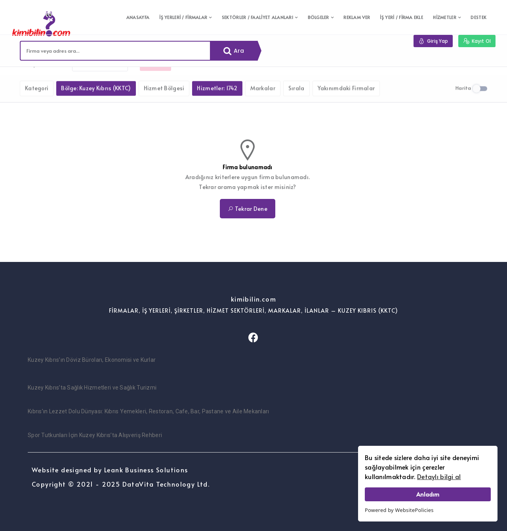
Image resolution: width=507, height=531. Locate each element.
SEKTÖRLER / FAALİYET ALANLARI (257, 17)
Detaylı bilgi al (439, 476)
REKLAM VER (356, 17)
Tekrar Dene (247, 208)
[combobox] (115, 51)
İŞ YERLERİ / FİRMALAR (183, 17)
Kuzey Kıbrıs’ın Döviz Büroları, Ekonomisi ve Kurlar (92, 360)
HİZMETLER (444, 17)
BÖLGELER (318, 17)
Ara (233, 50)
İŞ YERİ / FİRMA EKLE (401, 17)
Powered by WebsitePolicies (399, 510)
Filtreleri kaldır (99, 78)
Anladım (427, 494)
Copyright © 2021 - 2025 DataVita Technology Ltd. (121, 483)
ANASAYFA (137, 17)
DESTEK (478, 17)
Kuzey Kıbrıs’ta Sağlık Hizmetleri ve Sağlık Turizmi (92, 387)
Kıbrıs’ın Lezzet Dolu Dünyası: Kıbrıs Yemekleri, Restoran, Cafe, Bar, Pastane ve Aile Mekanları (148, 411)
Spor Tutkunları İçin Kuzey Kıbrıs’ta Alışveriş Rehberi (95, 435)
